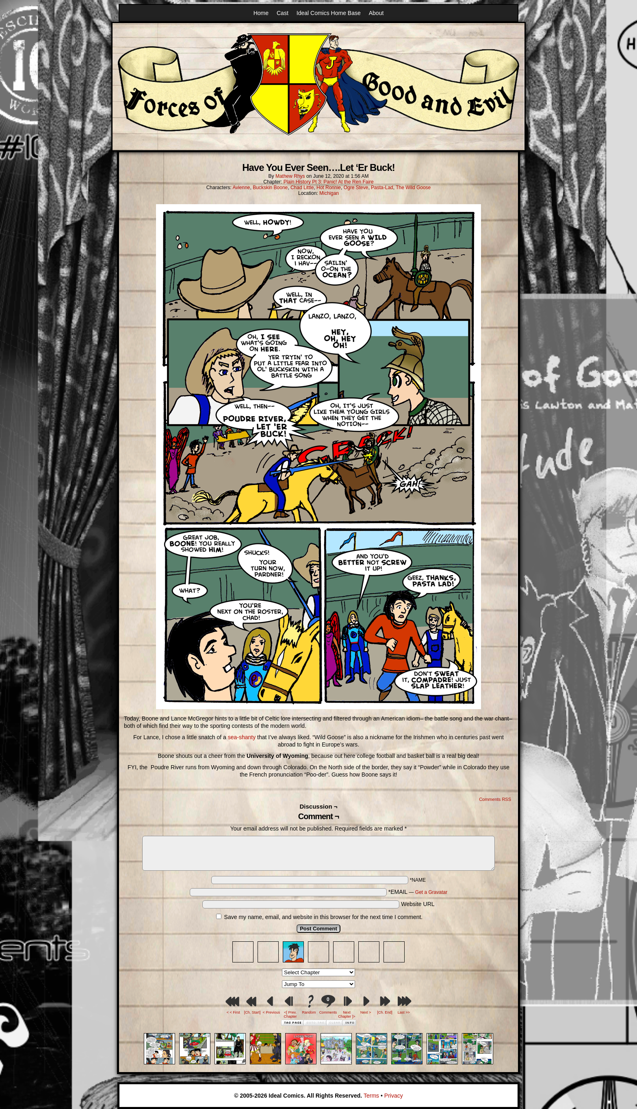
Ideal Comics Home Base (329, 13)
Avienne (241, 187)
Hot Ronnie (328, 187)
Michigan (329, 193)
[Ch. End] (384, 1012)
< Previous (271, 1012)
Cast (282, 13)
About (376, 13)
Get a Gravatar (431, 892)
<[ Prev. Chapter (290, 1014)
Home (261, 13)
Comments (328, 1004)
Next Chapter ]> (346, 1014)
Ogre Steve (356, 187)
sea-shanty (242, 737)
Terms (371, 1095)
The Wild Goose (413, 187)
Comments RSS (495, 799)
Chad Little (302, 187)
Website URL (417, 904)
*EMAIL (418, 892)
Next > (365, 1012)
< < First (233, 1012)
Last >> (404, 1012)
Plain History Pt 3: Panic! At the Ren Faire (329, 182)
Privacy (393, 1095)
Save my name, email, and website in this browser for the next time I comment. (323, 917)
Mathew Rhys (290, 176)
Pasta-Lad (382, 187)
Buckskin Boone (270, 187)
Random (309, 1012)
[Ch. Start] (252, 1012)
